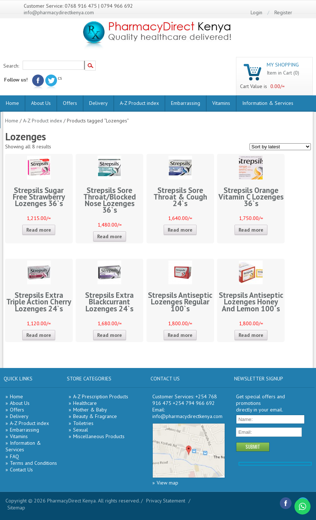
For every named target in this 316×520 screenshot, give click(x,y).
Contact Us (21, 469)
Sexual (80, 429)
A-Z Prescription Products (100, 396)
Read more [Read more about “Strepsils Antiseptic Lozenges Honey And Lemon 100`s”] (251, 335)
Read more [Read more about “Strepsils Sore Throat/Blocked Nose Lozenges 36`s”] (109, 236)
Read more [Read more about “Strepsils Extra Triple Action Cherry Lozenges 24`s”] (38, 335)
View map (167, 482)
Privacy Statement (165, 500)
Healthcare (85, 403)
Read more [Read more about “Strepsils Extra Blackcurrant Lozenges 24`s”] (109, 335)
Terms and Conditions (33, 463)
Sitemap (16, 507)
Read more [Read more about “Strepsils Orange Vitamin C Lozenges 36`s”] (251, 230)
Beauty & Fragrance (95, 416)
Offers (70, 103)
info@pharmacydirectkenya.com (59, 12)
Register (283, 12)
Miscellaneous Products (99, 436)
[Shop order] (280, 146)
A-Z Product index (139, 103)
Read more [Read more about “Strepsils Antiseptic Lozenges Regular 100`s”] (180, 335)
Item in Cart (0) (283, 72)
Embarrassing (185, 103)
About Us (41, 103)
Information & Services (267, 103)
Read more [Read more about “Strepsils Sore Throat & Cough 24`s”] (180, 230)
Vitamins (221, 103)
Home (12, 103)
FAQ (14, 456)
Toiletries (83, 423)
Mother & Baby (90, 409)
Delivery (98, 103)
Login (256, 12)
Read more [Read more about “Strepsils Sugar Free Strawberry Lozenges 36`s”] (38, 230)
